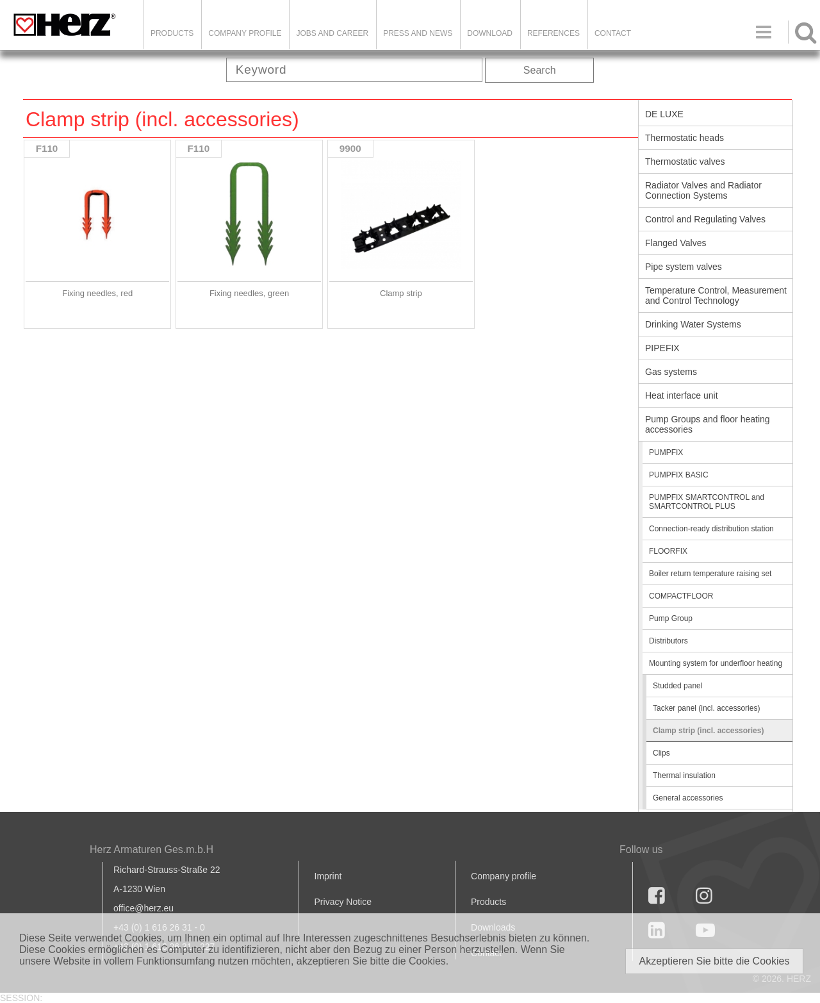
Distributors (668, 640)
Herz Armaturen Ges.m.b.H (151, 849)
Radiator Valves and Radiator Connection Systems (703, 190)
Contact (612, 33)
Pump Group (671, 618)
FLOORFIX (668, 551)
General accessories (688, 797)
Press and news (417, 33)
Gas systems (671, 372)
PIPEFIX (662, 348)
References (553, 33)
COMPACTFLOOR (681, 596)
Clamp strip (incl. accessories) (708, 730)
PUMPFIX (666, 452)
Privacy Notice (343, 902)
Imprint (328, 876)
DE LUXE (664, 114)
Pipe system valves (683, 266)
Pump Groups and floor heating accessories (707, 424)
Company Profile (244, 33)
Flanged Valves (675, 243)
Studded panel (677, 685)
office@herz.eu (143, 908)
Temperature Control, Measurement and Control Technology (716, 295)
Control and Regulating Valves (705, 219)
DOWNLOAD (489, 33)
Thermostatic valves (685, 161)
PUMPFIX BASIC (679, 474)
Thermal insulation (684, 775)
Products (172, 33)
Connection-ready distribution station (711, 528)
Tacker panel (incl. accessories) (706, 708)
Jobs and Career (332, 33)
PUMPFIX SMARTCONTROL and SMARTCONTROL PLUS (706, 502)
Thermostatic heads (684, 138)
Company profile (503, 876)
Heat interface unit (681, 395)
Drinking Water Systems (693, 324)
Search (539, 70)
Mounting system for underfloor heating (715, 663)
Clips (661, 753)
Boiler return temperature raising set (710, 573)
